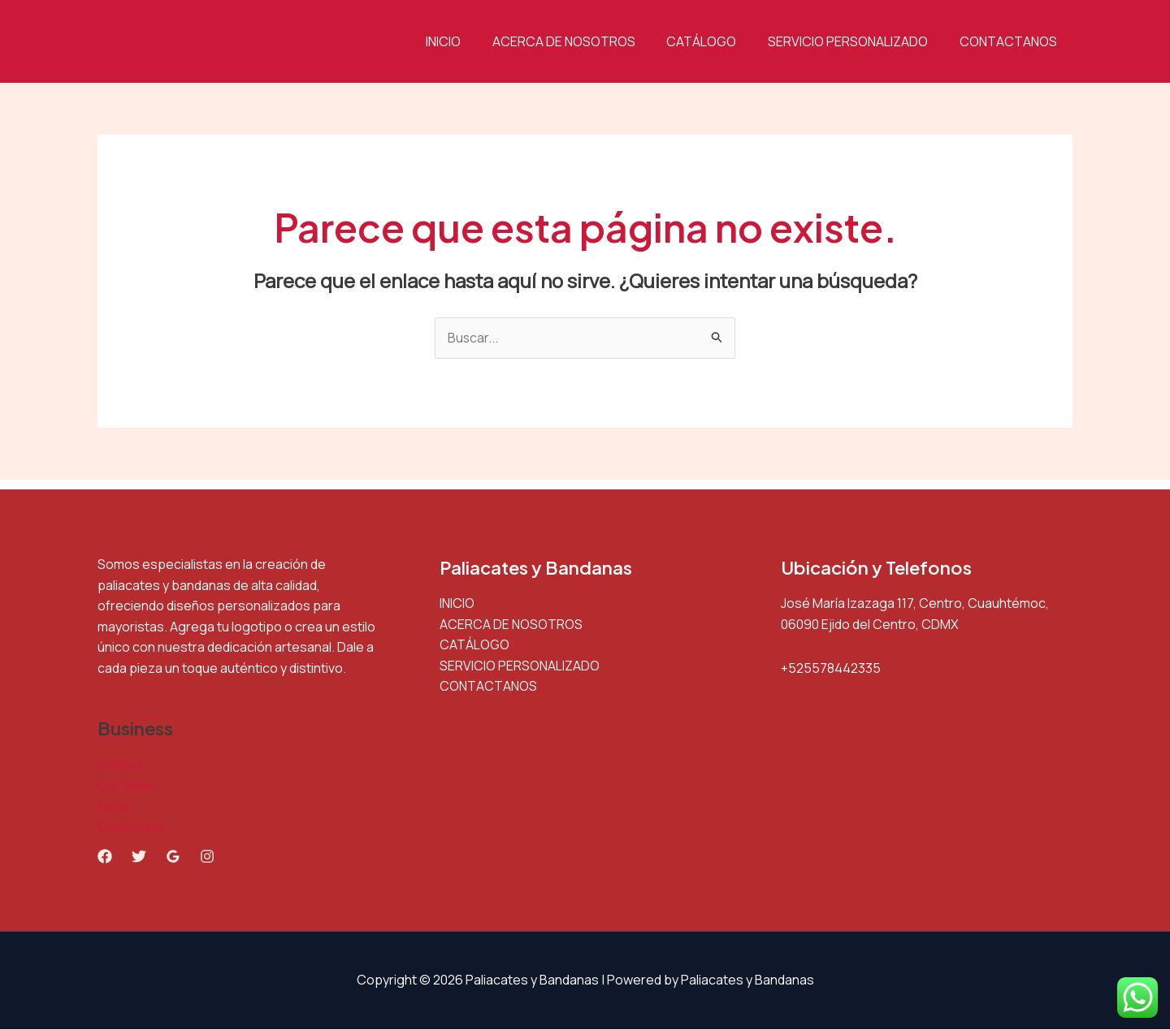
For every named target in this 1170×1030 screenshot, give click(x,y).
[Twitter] (139, 857)
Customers (132, 827)
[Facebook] (105, 857)
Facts (114, 807)
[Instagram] (207, 857)
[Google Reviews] (173, 857)
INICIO (467, 41)
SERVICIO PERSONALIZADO (856, 41)
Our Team (127, 786)
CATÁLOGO (715, 41)
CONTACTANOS (1011, 41)
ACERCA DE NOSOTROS (582, 41)
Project (120, 765)
